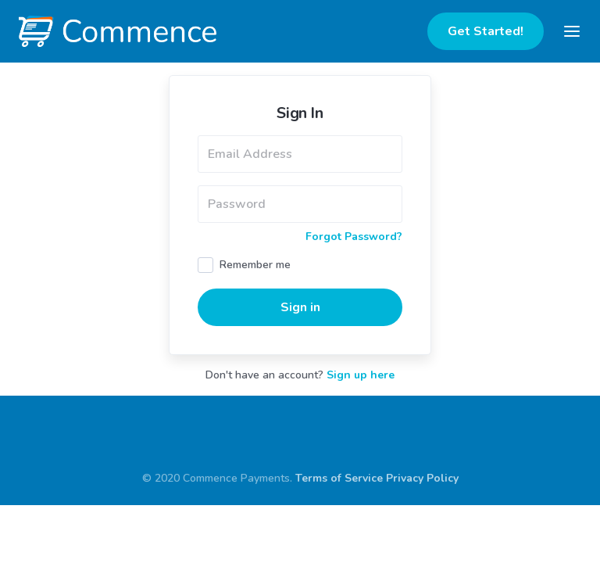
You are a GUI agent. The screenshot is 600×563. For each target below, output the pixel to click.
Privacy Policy (422, 509)
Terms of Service (339, 509)
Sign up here (361, 406)
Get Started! (485, 31)
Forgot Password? (353, 267)
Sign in (300, 338)
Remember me (255, 296)
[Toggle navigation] (571, 31)
